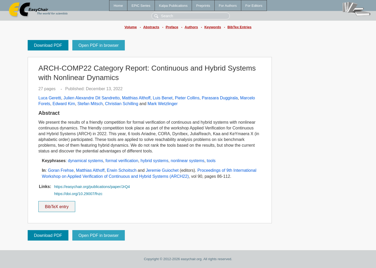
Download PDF (48, 45)
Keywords (212, 27)
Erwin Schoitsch (122, 170)
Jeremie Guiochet (162, 170)
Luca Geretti (49, 98)
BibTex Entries (239, 27)
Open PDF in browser (99, 45)
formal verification (121, 160)
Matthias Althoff (136, 98)
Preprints (203, 6)
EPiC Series (141, 6)
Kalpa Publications (173, 6)
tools (211, 160)
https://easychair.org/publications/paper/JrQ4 (92, 187)
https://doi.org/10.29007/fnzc (78, 194)
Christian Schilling (121, 103)
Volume (131, 27)
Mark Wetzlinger (163, 103)
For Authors (228, 6)
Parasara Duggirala (220, 98)
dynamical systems (85, 160)
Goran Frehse (61, 170)
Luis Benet (163, 98)
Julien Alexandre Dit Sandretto (91, 98)
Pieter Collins (187, 98)
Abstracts (151, 27)
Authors (191, 27)
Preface (172, 27)
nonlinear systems (187, 160)
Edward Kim (63, 103)
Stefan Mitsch (90, 103)
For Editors (253, 6)
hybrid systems (154, 160)
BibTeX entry (56, 205)
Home (118, 6)
